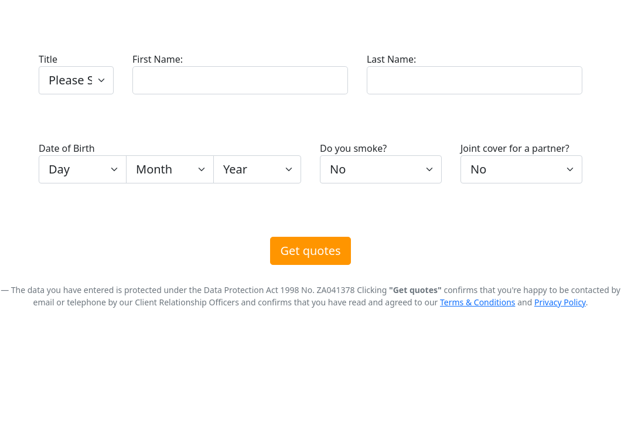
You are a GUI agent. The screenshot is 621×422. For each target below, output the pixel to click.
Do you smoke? (353, 148)
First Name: (157, 59)
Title (48, 59)
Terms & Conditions (478, 302)
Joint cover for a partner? (514, 148)
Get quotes (310, 250)
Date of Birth (67, 148)
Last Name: (391, 59)
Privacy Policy (560, 302)
